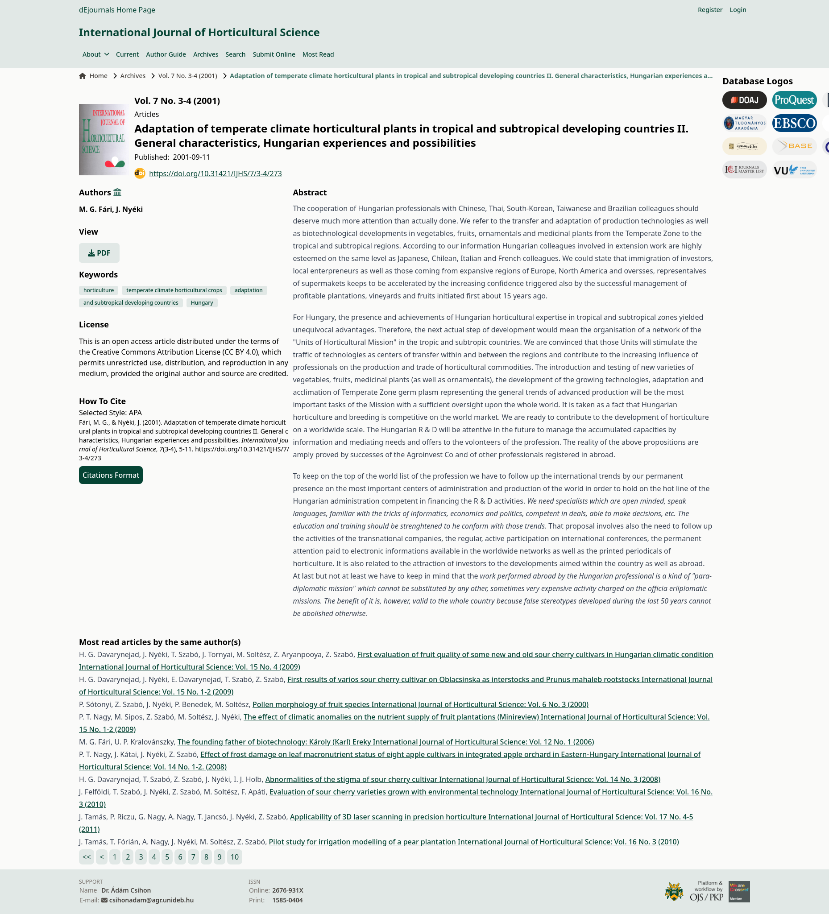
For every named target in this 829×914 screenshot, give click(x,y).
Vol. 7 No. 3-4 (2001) (187, 75)
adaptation (249, 290)
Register (710, 9)
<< (87, 857)
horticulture (98, 290)
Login (738, 9)
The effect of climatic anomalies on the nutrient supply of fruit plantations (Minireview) (392, 717)
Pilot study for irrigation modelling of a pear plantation (363, 842)
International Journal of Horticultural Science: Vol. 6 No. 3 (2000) (480, 704)
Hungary (202, 302)
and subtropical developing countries (130, 302)
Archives (205, 54)
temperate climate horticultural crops (174, 290)
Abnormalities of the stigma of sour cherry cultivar (352, 779)
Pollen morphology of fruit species (312, 704)
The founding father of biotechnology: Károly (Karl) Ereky (275, 742)
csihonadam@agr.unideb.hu (151, 900)
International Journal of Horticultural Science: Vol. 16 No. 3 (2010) (568, 842)
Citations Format (111, 475)
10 (235, 857)
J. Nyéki (129, 209)
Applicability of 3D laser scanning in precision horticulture (389, 817)
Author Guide (166, 54)
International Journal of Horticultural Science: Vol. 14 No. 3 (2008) (549, 779)
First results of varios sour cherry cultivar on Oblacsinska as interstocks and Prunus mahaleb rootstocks (464, 679)
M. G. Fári (96, 209)
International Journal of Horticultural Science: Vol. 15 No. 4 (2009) (189, 667)
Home (93, 75)
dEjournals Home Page (117, 10)
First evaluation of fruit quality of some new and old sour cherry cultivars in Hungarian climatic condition (535, 654)
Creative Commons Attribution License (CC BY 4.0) (175, 352)
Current (127, 54)
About (96, 54)
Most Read (318, 54)
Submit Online (274, 54)
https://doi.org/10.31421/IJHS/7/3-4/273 (208, 173)
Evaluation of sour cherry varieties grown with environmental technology (394, 792)
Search (236, 54)
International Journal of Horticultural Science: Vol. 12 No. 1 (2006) (483, 742)
